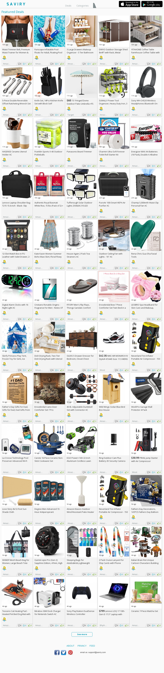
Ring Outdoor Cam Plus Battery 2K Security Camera (112, 459)
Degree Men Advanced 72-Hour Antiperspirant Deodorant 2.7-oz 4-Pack (47, 512)
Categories (82, 5)
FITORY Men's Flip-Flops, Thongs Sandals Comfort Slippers (79, 307)
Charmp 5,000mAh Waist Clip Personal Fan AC (145, 204)
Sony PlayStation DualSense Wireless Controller (80, 613)
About (70, 645)
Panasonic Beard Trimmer (79, 151)
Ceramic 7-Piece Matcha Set (144, 611)
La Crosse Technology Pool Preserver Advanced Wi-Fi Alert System (15, 460)
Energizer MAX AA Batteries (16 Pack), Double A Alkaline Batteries (144, 154)
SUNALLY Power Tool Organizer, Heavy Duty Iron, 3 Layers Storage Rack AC (113, 103)
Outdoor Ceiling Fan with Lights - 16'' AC (110, 255)
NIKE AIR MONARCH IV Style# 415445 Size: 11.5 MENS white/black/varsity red (113, 358)
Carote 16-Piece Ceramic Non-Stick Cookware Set (48, 459)
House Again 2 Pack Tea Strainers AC (78, 255)
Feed (92, 645)
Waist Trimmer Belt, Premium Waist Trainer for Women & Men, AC (16, 52)
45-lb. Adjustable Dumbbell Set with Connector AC (79, 408)
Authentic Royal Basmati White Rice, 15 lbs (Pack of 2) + (48, 205)
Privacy (81, 645)
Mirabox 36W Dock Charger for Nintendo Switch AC (47, 613)
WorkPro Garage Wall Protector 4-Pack (141, 408)
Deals (68, 5)
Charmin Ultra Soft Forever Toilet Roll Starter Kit (112, 153)
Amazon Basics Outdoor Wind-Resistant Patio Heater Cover (80, 512)
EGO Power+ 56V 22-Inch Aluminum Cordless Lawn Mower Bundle (79, 460)
